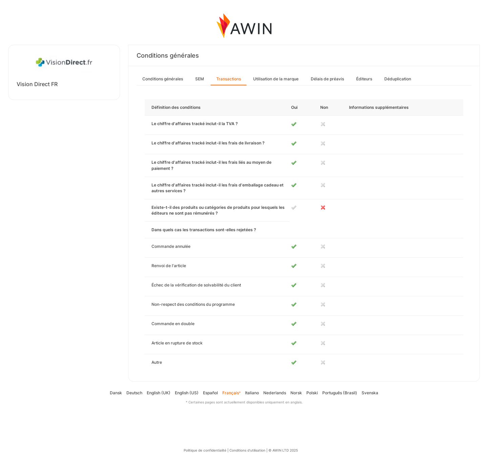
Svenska (370, 392)
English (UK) (158, 392)
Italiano (252, 392)
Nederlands (274, 392)
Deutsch (134, 392)
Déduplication (397, 78)
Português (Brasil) (339, 392)
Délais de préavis (327, 78)
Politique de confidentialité (205, 450)
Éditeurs (364, 78)
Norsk (296, 392)
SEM (199, 78)
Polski (312, 392)
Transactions (228, 78)
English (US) (187, 392)
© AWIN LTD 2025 (283, 450)
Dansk (116, 392)
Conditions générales (162, 78)
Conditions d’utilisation (247, 450)
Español (210, 392)
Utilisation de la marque (276, 78)
